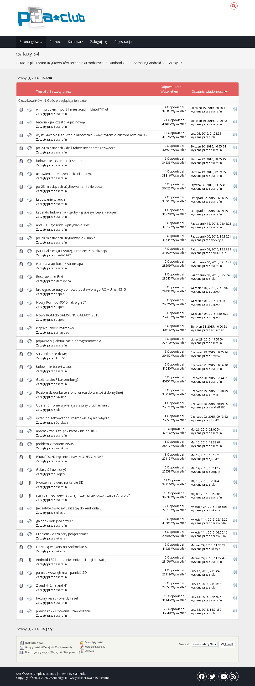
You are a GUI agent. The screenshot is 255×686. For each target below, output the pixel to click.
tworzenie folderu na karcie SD (59, 482)
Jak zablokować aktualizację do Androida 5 (69, 508)
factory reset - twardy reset (57, 598)
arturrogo (62, 332)
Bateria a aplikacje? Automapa (59, 263)
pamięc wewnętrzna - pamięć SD (61, 572)
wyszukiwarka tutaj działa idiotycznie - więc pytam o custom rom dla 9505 (93, 135)
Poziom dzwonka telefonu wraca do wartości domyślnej (79, 392)
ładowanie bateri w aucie (55, 366)
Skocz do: (185, 644)
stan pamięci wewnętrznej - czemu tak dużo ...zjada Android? (83, 495)
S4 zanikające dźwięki (52, 353)
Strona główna (31, 41)
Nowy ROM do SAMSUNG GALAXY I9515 (67, 315)
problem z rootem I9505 (55, 444)
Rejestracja (123, 41)
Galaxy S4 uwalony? (51, 469)
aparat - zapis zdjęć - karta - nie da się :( (66, 431)
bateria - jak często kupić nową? (60, 122)
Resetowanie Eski (49, 276)
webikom (62, 448)
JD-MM (215, 420)
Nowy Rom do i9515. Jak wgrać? (61, 302)
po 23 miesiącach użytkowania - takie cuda (69, 186)
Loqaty (60, 474)
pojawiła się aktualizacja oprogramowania (68, 341)
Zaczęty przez (60, 91)
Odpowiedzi (170, 86)
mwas (215, 394)
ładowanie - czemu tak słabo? (59, 160)
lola (213, 137)
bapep (60, 294)
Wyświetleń (169, 91)
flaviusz (61, 397)
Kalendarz (75, 41)
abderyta (217, 240)
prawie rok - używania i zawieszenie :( (65, 611)
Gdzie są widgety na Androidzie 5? (62, 546)
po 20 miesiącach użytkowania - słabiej (66, 238)
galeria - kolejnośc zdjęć (54, 521)
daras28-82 (218, 523)
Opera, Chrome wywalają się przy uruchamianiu (72, 405)
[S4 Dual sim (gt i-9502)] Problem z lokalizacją (71, 251)
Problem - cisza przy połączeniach (62, 534)
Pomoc (55, 41)
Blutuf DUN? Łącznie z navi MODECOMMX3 (70, 456)
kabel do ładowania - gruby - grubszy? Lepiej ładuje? (76, 212)
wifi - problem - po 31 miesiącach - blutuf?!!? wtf (72, 109)
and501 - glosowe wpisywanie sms (63, 225)
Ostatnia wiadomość (209, 91)
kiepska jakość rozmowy (55, 328)
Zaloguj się (98, 41)
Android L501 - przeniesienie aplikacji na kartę (71, 559)
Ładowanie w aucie (50, 199)
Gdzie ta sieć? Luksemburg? (57, 379)
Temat (41, 91)
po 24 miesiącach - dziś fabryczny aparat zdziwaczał (76, 148)
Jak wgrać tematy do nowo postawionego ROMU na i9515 (81, 289)
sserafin (61, 114)
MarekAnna (63, 281)
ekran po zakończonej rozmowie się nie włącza (72, 418)
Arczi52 (61, 358)
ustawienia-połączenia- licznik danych (65, 173)
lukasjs (60, 512)
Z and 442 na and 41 (52, 585)
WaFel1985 (218, 407)
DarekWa (62, 422)
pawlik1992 (63, 255)
